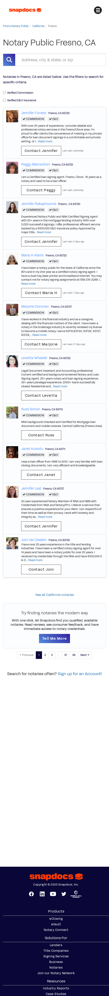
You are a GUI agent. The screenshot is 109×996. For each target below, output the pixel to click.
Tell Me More (54, 638)
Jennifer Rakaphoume (38, 203)
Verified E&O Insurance (19, 100)
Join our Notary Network (56, 973)
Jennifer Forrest (33, 112)
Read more (45, 141)
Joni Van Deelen (34, 539)
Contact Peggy (41, 190)
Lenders (56, 945)
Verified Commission (18, 93)
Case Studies (56, 994)
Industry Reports (56, 988)
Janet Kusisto (32, 448)
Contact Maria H (41, 292)
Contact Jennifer (41, 150)
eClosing (56, 919)
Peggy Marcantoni (35, 164)
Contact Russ (41, 435)
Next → (84, 655)
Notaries (56, 967)
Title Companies (56, 951)
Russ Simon (30, 409)
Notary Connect (56, 930)
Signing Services (56, 956)
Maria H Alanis (32, 255)
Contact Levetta (41, 395)
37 (65, 655)
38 (73, 655)
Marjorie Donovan (35, 306)
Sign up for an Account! (80, 674)
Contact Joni (41, 569)
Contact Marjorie (41, 344)
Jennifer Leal (31, 488)
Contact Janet (41, 474)
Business (56, 962)
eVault (56, 924)
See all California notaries (54, 594)
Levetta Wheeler (34, 357)
